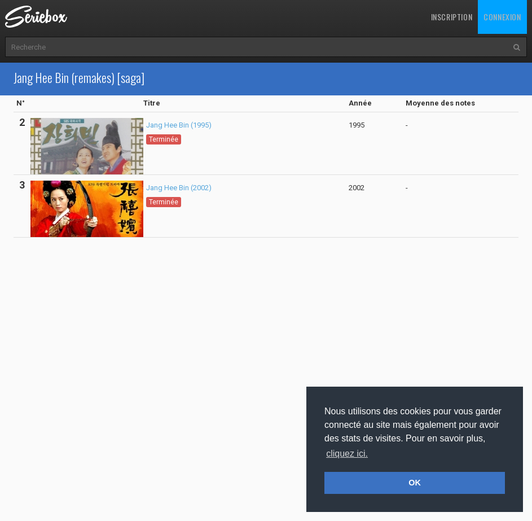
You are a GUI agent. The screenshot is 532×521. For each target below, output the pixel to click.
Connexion (502, 17)
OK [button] (414, 482)
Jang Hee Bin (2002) (179, 187)
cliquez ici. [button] (347, 453)
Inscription (452, 17)
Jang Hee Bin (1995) (179, 125)
